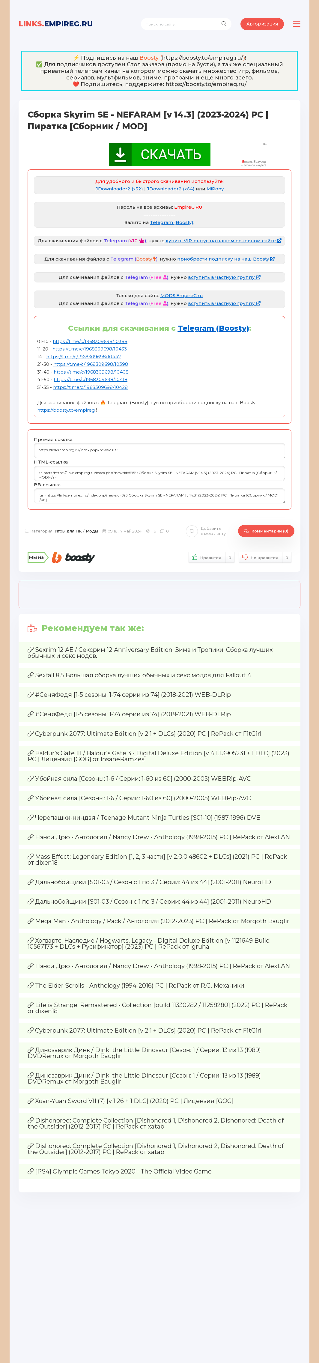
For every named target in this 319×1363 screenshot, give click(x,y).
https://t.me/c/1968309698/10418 (90, 379)
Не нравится (265, 557)
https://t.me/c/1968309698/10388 (90, 341)
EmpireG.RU (56, 23)
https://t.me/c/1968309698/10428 (90, 387)
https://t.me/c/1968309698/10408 (91, 372)
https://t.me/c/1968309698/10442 (83, 356)
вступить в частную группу (224, 277)
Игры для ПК (68, 531)
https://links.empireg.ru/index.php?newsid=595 (159, 450)
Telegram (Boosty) (171, 222)
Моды (92, 531)
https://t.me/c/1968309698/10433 (89, 349)
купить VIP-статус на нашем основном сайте (224, 240)
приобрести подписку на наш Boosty (226, 259)
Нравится (211, 557)
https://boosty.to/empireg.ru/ (202, 58)
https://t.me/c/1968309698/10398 (90, 364)
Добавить (206, 531)
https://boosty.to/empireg (66, 410)
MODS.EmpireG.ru (181, 295)
